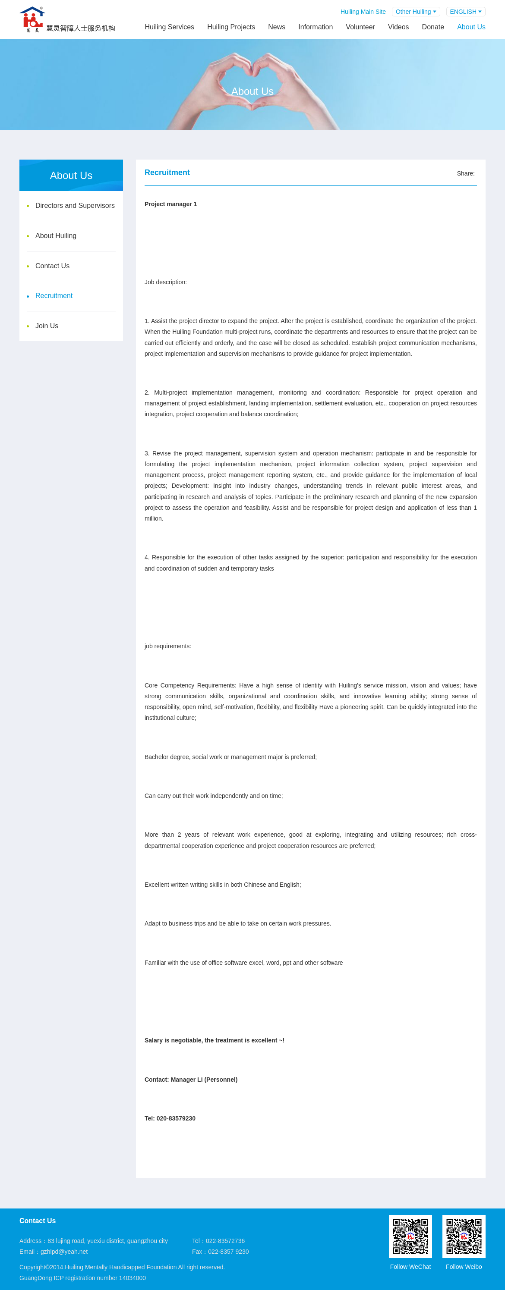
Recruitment (54, 295)
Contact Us (52, 266)
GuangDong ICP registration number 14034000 (82, 1277)
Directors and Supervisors (75, 205)
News (276, 27)
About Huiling (55, 235)
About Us (471, 27)
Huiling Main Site (363, 11)
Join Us (46, 326)
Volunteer (360, 27)
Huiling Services (169, 27)
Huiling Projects (231, 27)
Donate (433, 27)
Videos (398, 27)
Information (315, 27)
